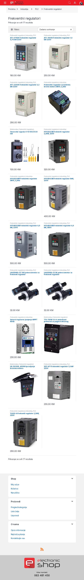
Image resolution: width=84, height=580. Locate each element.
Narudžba (15, 493)
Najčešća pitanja (18, 534)
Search (69, 2)
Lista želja (15, 511)
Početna (11, 9)
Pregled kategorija (19, 507)
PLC (37, 9)
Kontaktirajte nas (18, 538)
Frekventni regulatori (17, 35)
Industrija (24, 9)
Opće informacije (18, 530)
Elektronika (14, 129)
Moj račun (15, 484)
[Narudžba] (55, 29)
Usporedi (15, 515)
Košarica (14, 488)
